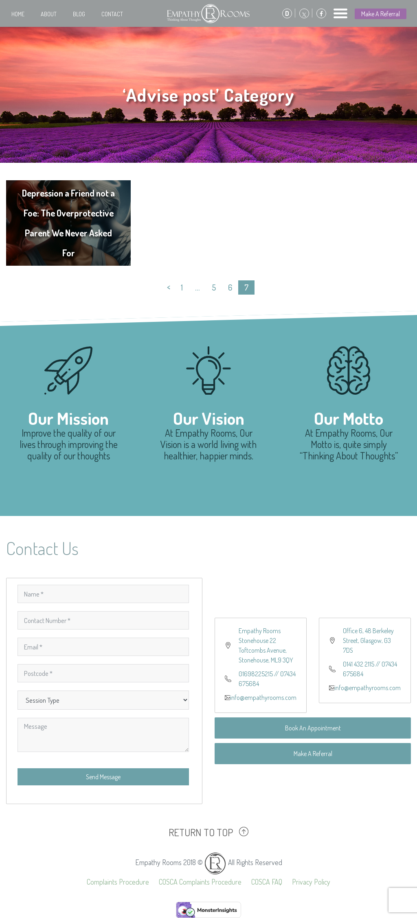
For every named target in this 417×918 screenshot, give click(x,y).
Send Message (103, 777)
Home (17, 14)
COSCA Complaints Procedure (200, 881)
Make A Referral (380, 14)
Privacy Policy (311, 881)
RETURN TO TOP (201, 832)
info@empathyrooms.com (263, 697)
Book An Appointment (313, 728)
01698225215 (256, 674)
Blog (79, 14)
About (49, 14)
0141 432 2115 (358, 664)
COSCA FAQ (266, 881)
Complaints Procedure (118, 881)
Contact (112, 14)
